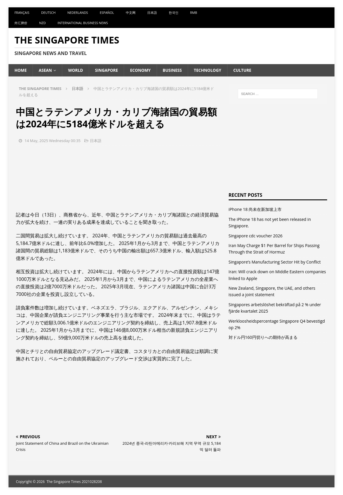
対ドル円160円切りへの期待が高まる (263, 337)
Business (175, 70)
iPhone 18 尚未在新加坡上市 (255, 209)
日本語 (152, 12)
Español (107, 12)
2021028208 (92, 481)
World (76, 70)
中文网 (130, 12)
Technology (211, 70)
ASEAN (46, 70)
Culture (246, 70)
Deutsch (48, 12)
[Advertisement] (118, 177)
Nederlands (77, 12)
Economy (142, 70)
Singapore (108, 70)
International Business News (83, 23)
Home (20, 70)
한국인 (173, 12)
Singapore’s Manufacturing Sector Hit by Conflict (275, 262)
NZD (42, 23)
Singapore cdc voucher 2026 (256, 236)
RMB (193, 12)
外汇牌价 (20, 23)
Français (21, 12)
